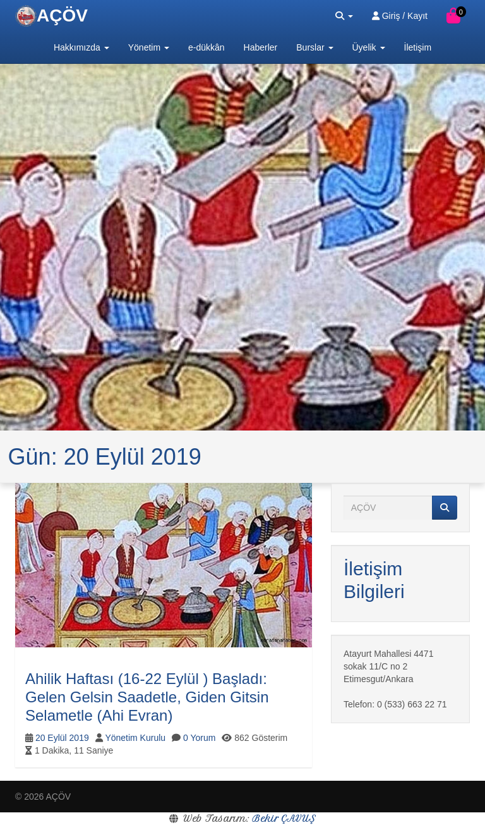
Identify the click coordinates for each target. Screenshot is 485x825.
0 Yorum (199, 738)
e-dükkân (206, 47)
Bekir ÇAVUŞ (284, 818)
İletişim (418, 47)
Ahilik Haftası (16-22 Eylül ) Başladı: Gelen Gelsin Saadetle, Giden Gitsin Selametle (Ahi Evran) (147, 697)
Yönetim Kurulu (135, 738)
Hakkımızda (81, 47)
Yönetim (148, 47)
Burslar (314, 47)
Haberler (261, 47)
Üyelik (368, 47)
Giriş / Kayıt (400, 16)
